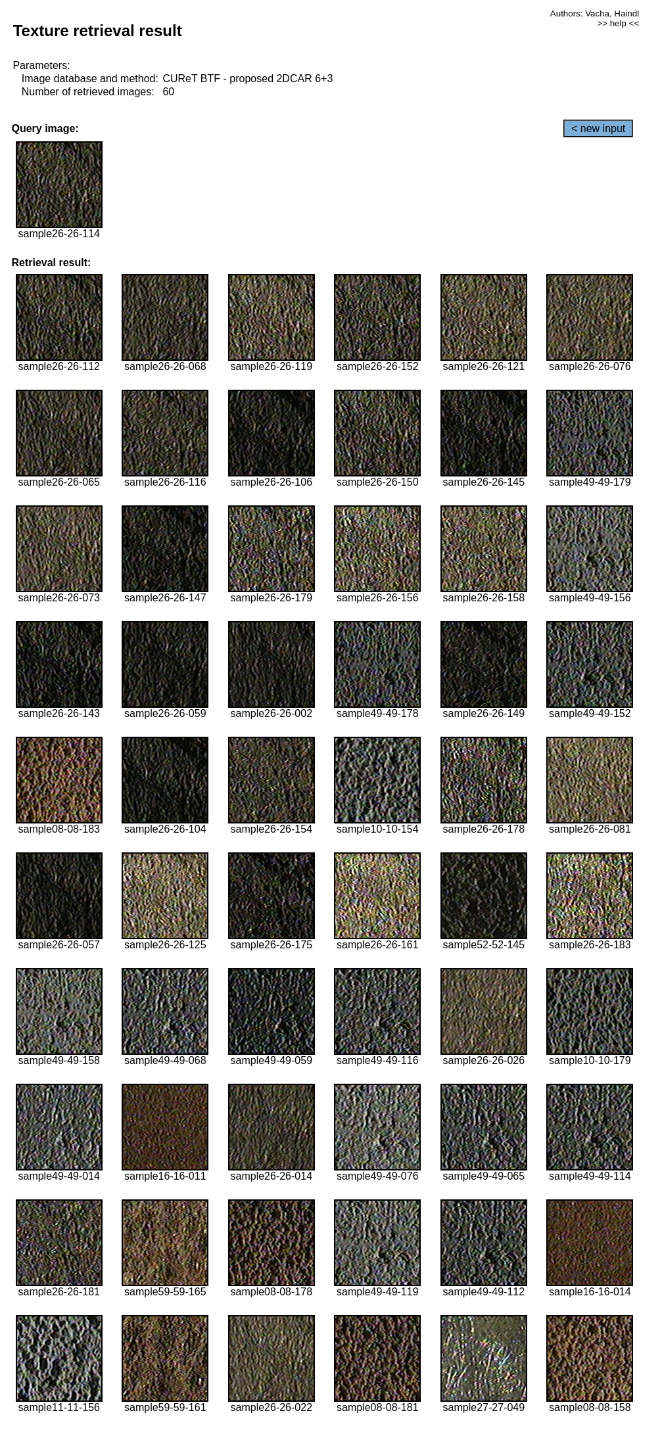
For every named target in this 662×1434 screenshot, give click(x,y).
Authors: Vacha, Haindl (594, 13)
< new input (598, 128)
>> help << (618, 23)
